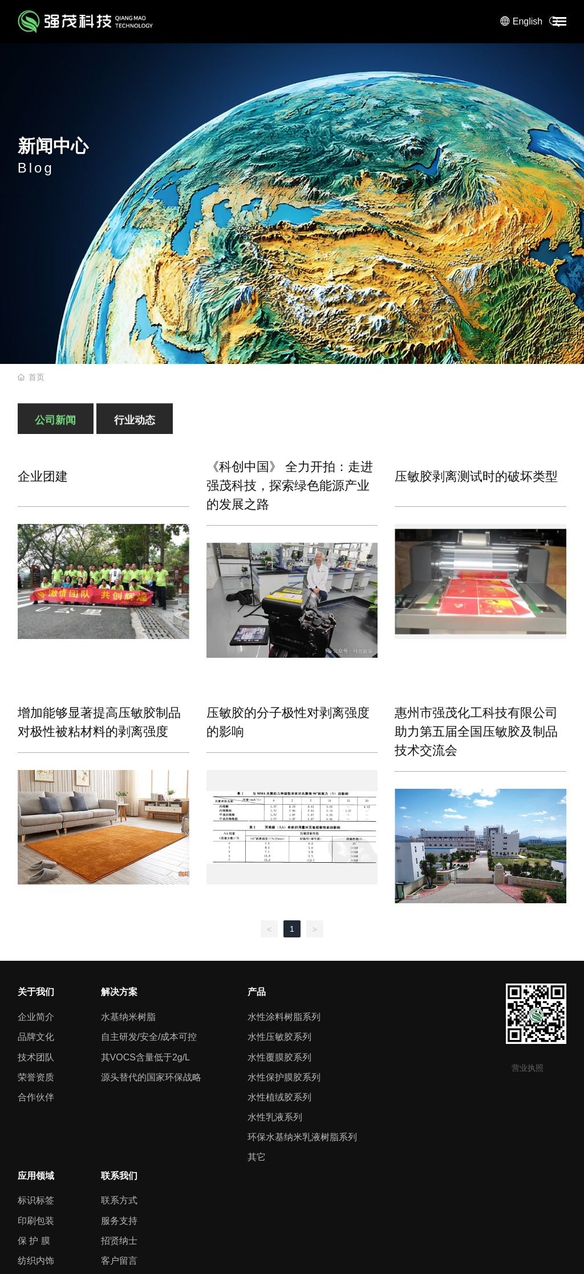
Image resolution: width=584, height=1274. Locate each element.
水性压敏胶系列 (279, 1037)
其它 (257, 1157)
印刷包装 (36, 1221)
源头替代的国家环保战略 (151, 1077)
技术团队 (36, 1057)
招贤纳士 (119, 1241)
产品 (257, 992)
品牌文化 (36, 1037)
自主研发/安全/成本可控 (149, 1037)
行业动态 (134, 425)
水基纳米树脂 (128, 1017)
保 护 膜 (34, 1241)
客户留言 (119, 1260)
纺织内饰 (36, 1260)
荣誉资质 (36, 1077)
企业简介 (36, 1017)
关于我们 (36, 992)
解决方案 (119, 992)
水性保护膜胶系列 (284, 1077)
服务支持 (119, 1221)
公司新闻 (55, 425)
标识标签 (36, 1200)
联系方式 (119, 1200)
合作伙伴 (36, 1097)
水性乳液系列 (275, 1117)
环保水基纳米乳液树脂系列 (302, 1137)
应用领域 (36, 1176)
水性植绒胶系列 (279, 1097)
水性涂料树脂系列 (284, 1017)
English (527, 21)
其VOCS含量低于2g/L (145, 1057)
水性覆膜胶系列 (279, 1057)
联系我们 (119, 1176)
